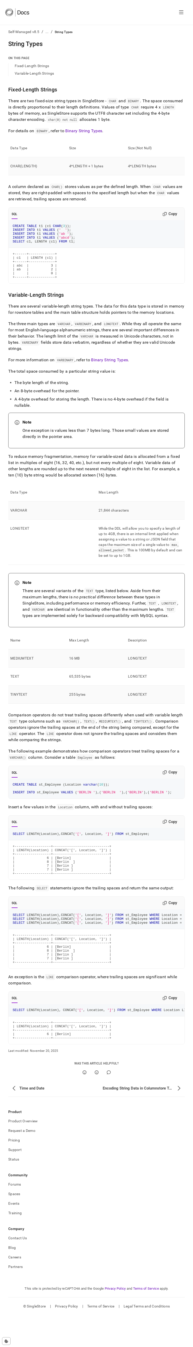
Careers (14, 1289)
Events (14, 1235)
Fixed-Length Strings (32, 66)
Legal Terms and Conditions (147, 1338)
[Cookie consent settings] (6, 1341)
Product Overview (23, 1153)
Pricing (14, 1172)
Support (15, 1181)
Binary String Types (83, 130)
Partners (15, 1298)
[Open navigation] (181, 12)
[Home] (17, 12)
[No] (97, 1104)
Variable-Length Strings (34, 73)
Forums (14, 1216)
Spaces (14, 1226)
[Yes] (84, 1104)
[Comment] (109, 1104)
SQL (15, 214)
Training (15, 1245)
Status (13, 1191)
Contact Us (17, 1270)
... (47, 32)
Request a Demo (21, 1162)
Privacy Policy (115, 1320)
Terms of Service (146, 1320)
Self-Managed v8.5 (23, 32)
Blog (12, 1279)
